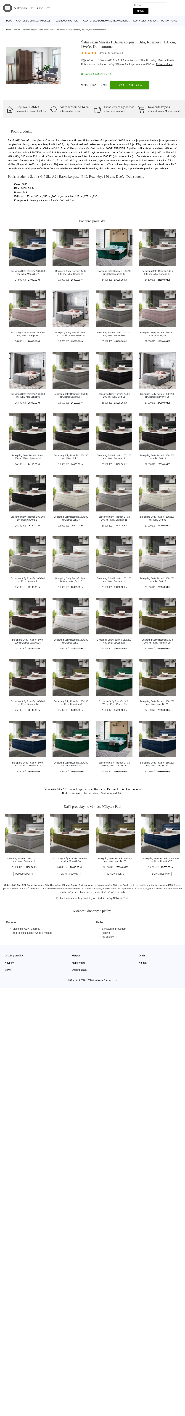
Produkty (16, 30)
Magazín (76, 955)
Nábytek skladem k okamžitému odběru (105, 21)
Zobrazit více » (164, 64)
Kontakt (143, 962)
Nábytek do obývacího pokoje (33, 21)
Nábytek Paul (122, 64)
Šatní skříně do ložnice (112, 793)
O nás (142, 955)
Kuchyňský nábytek (144, 21)
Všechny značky (14, 955)
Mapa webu (78, 962)
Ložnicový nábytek (67, 21)
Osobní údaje (79, 970)
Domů (9, 21)
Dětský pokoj (169, 21)
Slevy (8, 970)
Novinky (9, 962)
